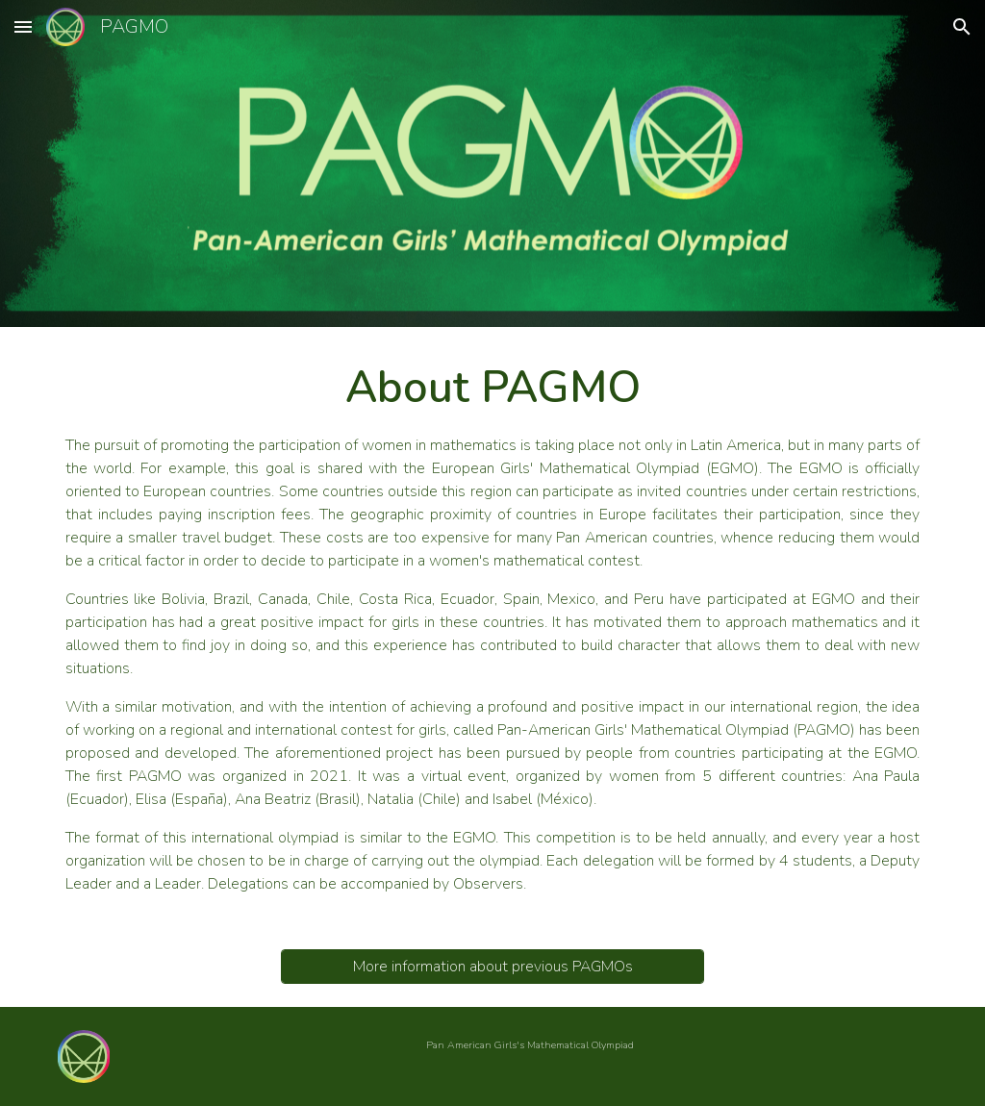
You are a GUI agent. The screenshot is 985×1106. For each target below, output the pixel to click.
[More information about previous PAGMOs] (493, 967)
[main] (493, 626)
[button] (23, 26)
